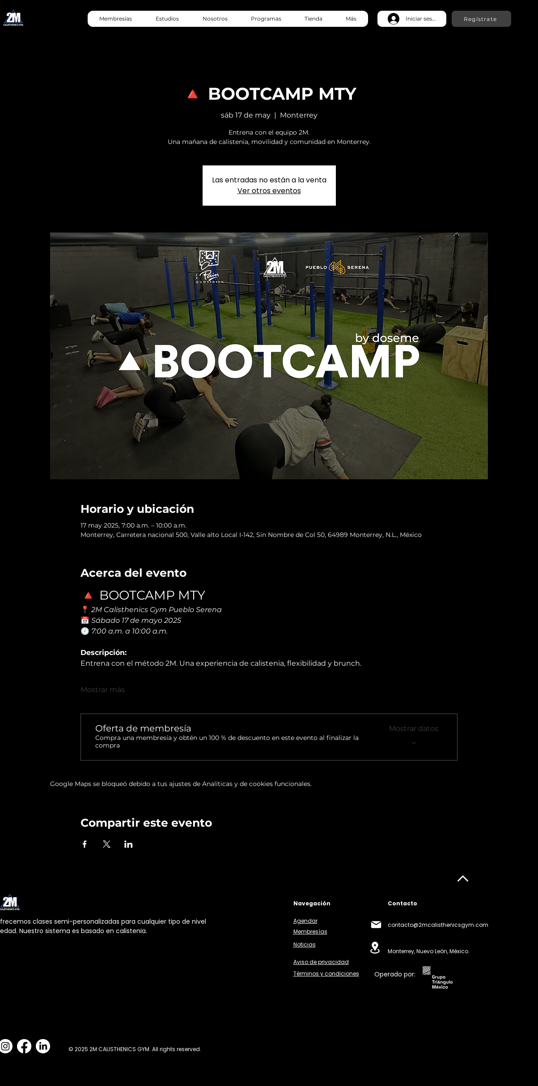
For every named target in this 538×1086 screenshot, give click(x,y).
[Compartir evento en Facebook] (84, 844)
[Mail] (376, 924)
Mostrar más (102, 689)
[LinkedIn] (43, 1046)
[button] (167, 19)
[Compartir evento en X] (106, 844)
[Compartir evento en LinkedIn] (128, 844)
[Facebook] (24, 1046)
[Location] (375, 948)
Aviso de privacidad (321, 962)
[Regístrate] (481, 19)
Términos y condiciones (326, 973)
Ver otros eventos (269, 191)
